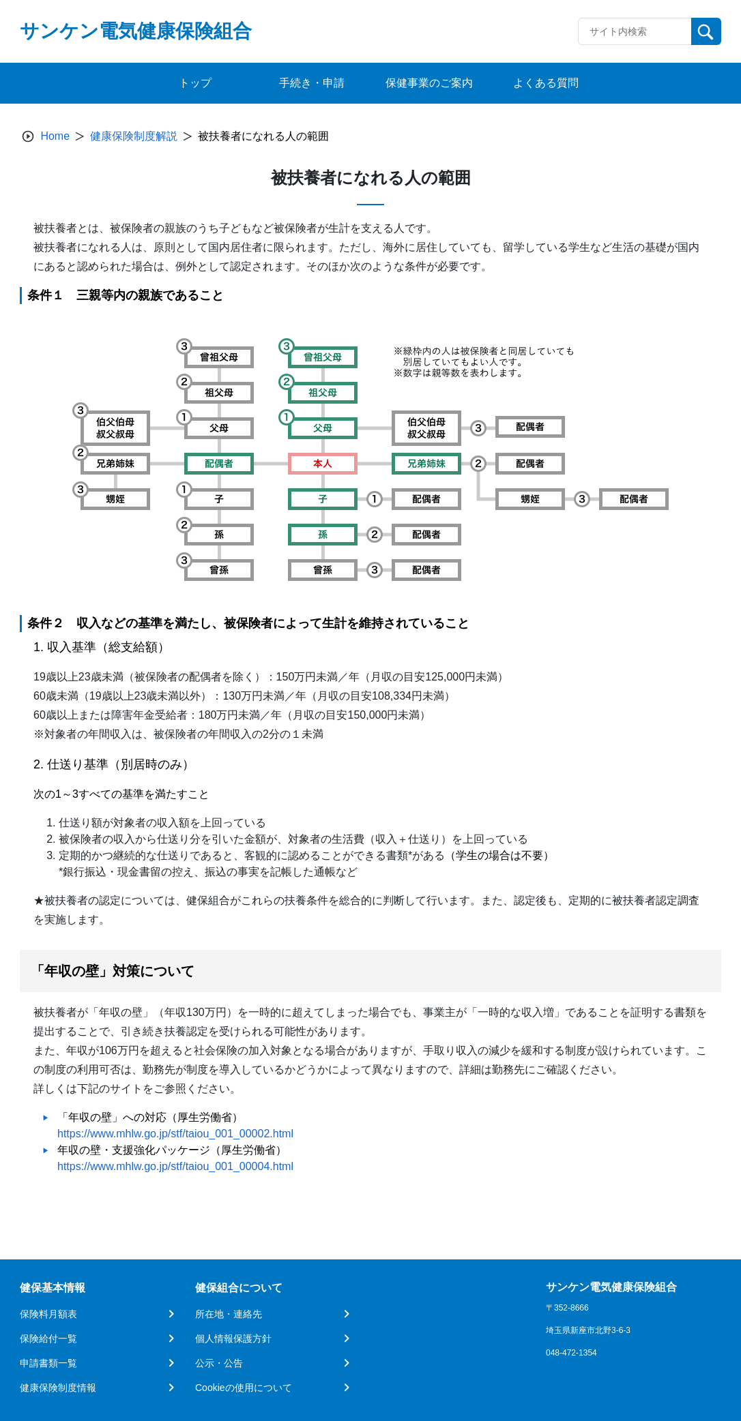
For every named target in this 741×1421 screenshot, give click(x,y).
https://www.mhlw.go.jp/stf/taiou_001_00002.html (175, 1133)
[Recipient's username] (635, 31)
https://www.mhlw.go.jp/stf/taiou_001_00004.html (175, 1166)
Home (55, 136)
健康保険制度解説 (133, 136)
